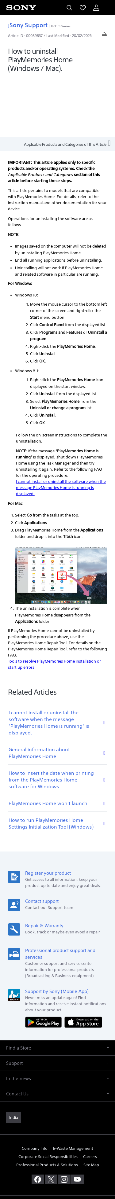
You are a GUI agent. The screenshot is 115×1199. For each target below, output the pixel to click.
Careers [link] (90, 1097)
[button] (57, 988)
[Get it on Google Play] (44, 962)
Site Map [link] (91, 1105)
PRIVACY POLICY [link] (57, 1163)
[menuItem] (82, 7)
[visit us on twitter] (51, 1120)
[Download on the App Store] (83, 962)
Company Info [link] (35, 1088)
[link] (13, 1058)
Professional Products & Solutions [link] (47, 1105)
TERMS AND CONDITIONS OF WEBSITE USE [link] (57, 1155)
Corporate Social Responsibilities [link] (48, 1097)
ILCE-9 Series (61, 26)
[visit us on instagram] (64, 1120)
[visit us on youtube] (77, 1120)
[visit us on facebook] (38, 1120)
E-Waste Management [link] (73, 1088)
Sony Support (28, 24)
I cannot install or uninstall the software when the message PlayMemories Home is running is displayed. (61, 428)
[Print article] (104, 35)
